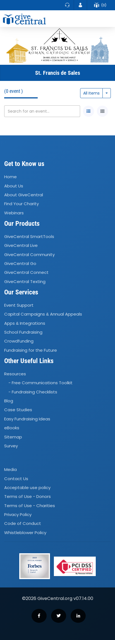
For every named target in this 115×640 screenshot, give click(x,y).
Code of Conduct (22, 524)
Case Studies (18, 410)
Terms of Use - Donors (27, 496)
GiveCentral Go (20, 263)
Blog (8, 401)
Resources (15, 374)
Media (10, 469)
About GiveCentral (23, 195)
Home (10, 177)
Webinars (14, 213)
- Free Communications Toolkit (40, 383)
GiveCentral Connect (26, 273)
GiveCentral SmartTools (29, 236)
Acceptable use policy (27, 487)
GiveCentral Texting (24, 281)
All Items (91, 93)
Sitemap (13, 437)
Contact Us (16, 479)
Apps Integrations (24, 323)
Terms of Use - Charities (29, 505)
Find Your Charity (21, 204)
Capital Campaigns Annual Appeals (43, 314)
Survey (11, 446)
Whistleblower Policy (25, 532)
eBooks (11, 428)
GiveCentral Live (21, 245)
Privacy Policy (18, 514)
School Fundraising (23, 332)
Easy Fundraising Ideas (27, 419)
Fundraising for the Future (30, 350)
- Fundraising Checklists (32, 392)
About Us (13, 186)
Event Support (18, 305)
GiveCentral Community (29, 254)
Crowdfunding (18, 341)
